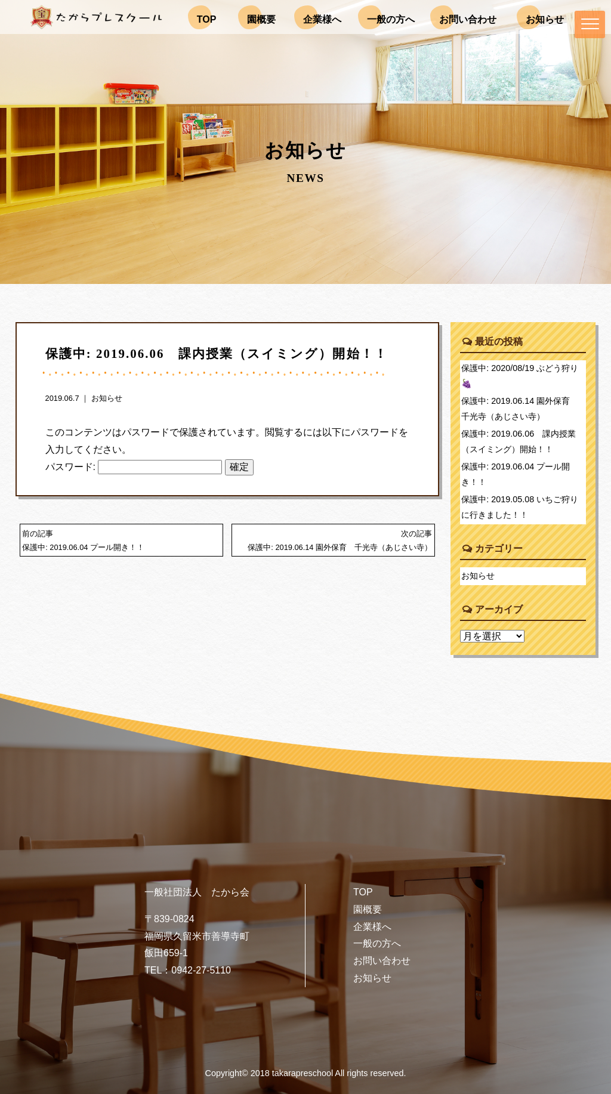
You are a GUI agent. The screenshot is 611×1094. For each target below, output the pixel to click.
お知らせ (106, 398)
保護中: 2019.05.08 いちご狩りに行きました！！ (519, 507)
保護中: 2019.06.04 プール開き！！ (515, 474)
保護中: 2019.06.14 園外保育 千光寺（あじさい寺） (519, 408)
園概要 (367, 909)
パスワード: (134, 467)
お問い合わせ (382, 961)
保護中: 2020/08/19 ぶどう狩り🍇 (519, 375)
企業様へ (372, 927)
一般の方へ (377, 943)
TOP (363, 892)
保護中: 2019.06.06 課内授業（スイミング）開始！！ (518, 441)
